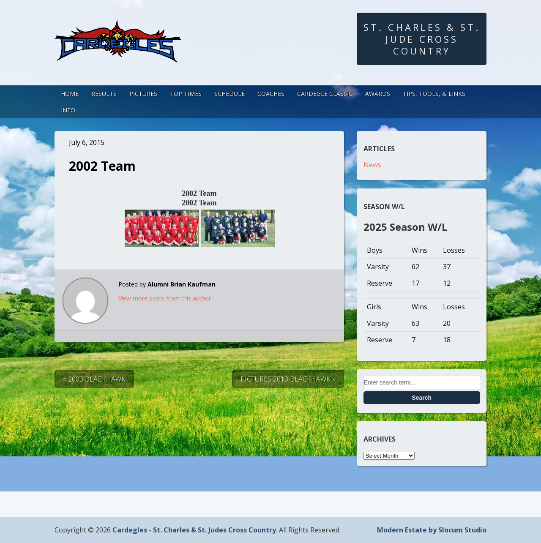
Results (104, 94)
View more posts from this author (164, 298)
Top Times (186, 94)
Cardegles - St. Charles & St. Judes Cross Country (194, 530)
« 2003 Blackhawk (94, 379)
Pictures (143, 94)
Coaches (270, 94)
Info (68, 110)
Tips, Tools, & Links (434, 94)
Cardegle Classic (324, 94)
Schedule (229, 94)
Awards (377, 94)
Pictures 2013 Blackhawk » (288, 379)
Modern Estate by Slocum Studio (431, 530)
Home (70, 94)
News (372, 164)
